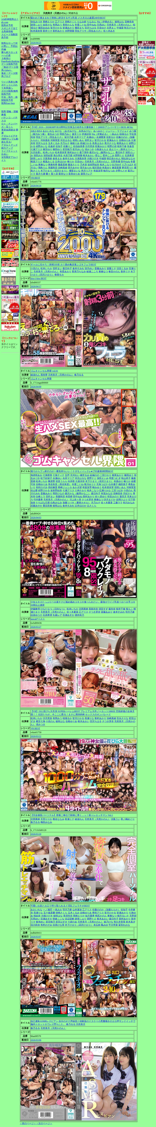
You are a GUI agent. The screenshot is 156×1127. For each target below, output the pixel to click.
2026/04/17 (36, 286)
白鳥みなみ (56, 502)
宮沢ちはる (90, 28)
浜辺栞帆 (69, 919)
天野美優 (115, 161)
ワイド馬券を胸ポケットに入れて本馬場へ (9, 85)
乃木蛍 (83, 164)
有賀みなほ (107, 493)
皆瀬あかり (68, 28)
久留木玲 (80, 481)
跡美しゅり (36, 25)
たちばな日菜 (43, 502)
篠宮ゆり (47, 149)
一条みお (114, 134)
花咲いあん (78, 140)
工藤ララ (117, 502)
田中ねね (91, 25)
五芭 (67, 475)
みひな (58, 131)
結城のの (94, 475)
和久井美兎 (119, 922)
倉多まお (57, 158)
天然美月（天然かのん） (119, 25)
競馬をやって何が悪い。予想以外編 (9, 46)
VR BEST (35, 178)
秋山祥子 (126, 478)
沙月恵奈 (90, 146)
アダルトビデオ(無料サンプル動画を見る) (9, 139)
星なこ (98, 155)
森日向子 (120, 152)
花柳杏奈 (129, 21)
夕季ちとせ (121, 170)
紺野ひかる (44, 490)
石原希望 (129, 155)
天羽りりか (46, 819)
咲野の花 (112, 146)
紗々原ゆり (101, 496)
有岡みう (57, 25)
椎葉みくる (48, 161)
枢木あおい (89, 155)
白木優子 (113, 484)
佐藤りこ (67, 146)
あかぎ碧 (77, 487)
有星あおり (65, 271)
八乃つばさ (127, 164)
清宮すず (103, 609)
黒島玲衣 (93, 609)
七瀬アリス (36, 149)
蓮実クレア (86, 173)
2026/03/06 (36, 1040)
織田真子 (123, 484)
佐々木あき (109, 31)
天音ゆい (79, 161)
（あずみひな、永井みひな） (77, 131)
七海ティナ (58, 475)
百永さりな (122, 718)
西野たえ (119, 155)
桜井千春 (122, 146)
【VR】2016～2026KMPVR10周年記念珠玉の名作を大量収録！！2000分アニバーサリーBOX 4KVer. (82, 127)
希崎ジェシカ (65, 487)
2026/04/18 (36, 185)
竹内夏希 (38, 499)
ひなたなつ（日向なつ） (53, 609)
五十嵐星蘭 (49, 912)
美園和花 (52, 167)
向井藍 (71, 481)
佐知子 (59, 146)
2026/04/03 (36, 517)
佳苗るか (110, 137)
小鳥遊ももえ (102, 149)
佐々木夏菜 (107, 502)
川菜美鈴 (47, 158)
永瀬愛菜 (101, 137)
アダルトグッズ (9, 145)
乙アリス (59, 21)
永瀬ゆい (91, 137)
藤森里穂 (62, 164)
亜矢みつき (53, 134)
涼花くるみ (122, 268)
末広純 (96, 925)
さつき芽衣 (87, 499)
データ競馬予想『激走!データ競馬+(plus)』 (9, 67)
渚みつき (89, 149)
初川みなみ (129, 502)
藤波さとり (73, 164)
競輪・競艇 (12, 111)
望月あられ (86, 167)
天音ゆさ (101, 28)
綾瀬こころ (92, 271)
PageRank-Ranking (10, 61)
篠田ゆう (57, 149)
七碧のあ (72, 922)
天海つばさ (102, 484)
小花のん (35, 268)
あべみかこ (99, 131)
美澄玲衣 (67, 915)
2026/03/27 (36, 627)
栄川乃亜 (69, 137)
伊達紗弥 (86, 134)
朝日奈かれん (114, 158)
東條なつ (42, 164)
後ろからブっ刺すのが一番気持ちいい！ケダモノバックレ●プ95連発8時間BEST (72, 471)
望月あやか (73, 167)
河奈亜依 (45, 140)
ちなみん (91, 21)
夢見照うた (127, 167)
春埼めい (40, 922)
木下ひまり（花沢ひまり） (54, 170)
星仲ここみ (108, 155)
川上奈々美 (75, 499)
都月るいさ (123, 915)
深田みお (38, 155)
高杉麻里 (52, 487)
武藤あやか (36, 505)
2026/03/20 (36, 834)
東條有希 (52, 164)
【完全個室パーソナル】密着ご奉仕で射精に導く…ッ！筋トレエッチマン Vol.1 (72, 815)
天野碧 (132, 915)
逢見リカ (76, 134)
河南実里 (55, 140)
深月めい (89, 268)
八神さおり (80, 490)
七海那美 (47, 475)
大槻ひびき (93, 158)
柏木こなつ (105, 164)
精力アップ (7, 148)
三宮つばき (117, 490)
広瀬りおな (105, 490)
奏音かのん (114, 271)
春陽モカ (59, 274)
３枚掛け (6, 58)
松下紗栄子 (46, 478)
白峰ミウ (40, 496)
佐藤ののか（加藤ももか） (106, 909)
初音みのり (113, 496)
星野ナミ (91, 478)
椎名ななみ (58, 819)
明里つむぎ (115, 478)
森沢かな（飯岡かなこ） (102, 152)
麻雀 (3, 114)
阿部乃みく (65, 134)
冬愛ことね (80, 25)
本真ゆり (106, 167)
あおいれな (48, 131)
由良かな (47, 25)
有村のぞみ (41, 487)
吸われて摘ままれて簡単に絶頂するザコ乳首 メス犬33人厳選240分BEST (68, 18)
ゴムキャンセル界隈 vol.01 (44, 371)
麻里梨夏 (116, 167)
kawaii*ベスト (38, 619)
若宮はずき (61, 922)
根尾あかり (122, 143)
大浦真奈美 (80, 158)
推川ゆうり (90, 484)
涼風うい (115, 819)
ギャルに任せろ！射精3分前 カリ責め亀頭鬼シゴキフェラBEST (63, 264)
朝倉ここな (58, 919)
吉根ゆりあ (125, 140)
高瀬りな (89, 718)
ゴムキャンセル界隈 (41, 378)
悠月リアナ (87, 170)
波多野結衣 (93, 164)
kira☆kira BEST (38, 278)
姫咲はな (119, 21)
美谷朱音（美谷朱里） (59, 484)
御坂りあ (74, 143)
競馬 (3, 111)
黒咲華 (44, 375)
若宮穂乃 (67, 149)
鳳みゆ (104, 925)
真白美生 (58, 155)
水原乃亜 (67, 155)
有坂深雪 (98, 170)
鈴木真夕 (130, 922)
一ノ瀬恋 (47, 909)
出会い (4, 154)
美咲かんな (68, 25)
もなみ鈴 (81, 21)
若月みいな (78, 149)
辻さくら (91, 505)
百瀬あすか (68, 615)
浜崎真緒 (62, 167)
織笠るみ (84, 475)
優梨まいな (75, 170)
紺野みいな (41, 146)
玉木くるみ (54, 143)
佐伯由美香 (79, 146)
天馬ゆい (101, 25)
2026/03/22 (36, 736)
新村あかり (58, 31)
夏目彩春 (47, 505)
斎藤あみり (100, 268)
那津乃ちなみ (79, 271)
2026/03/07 (36, 937)
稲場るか (124, 134)
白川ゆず (116, 164)
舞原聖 (51, 481)
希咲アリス (98, 912)
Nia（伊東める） (105, 21)
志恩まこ (111, 28)
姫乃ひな (108, 922)
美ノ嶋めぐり (128, 819)
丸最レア (57, 615)
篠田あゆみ (44, 28)
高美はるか (98, 143)
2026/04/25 (36, 42)
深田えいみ (103, 478)
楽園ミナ (111, 268)
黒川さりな (110, 143)
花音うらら (61, 481)
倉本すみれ (68, 158)
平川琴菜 (113, 925)
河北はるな (66, 140)
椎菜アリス (36, 161)
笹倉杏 (130, 146)
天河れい (74, 475)
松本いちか (48, 152)
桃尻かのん (101, 915)
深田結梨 (48, 155)
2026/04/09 (36, 386)
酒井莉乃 (79, 615)
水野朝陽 (69, 31)
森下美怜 (84, 152)
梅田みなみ (46, 822)
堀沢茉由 (97, 167)
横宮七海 (40, 721)
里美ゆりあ (74, 173)
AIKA (33, 131)
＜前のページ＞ (28, 1123)
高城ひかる (86, 143)
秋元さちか (130, 28)
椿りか (70, 161)
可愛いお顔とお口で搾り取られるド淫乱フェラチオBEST (60, 905)
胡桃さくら (71, 21)
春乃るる (79, 375)
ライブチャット (9, 151)
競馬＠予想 (7, 25)
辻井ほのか (61, 161)
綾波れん (35, 375)
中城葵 (120, 28)
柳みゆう (97, 487)
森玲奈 (112, 609)
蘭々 (48, 173)
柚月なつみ (109, 170)
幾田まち (79, 28)
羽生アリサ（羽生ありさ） (89, 31)
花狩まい (89, 140)
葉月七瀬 (40, 173)
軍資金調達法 (8, 130)
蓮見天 (123, 496)
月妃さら (127, 493)
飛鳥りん (42, 167)
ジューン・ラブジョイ (117, 131)
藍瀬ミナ (69, 819)
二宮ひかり (105, 475)
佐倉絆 (51, 146)
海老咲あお (36, 475)
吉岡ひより (122, 499)
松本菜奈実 (36, 31)
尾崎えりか (48, 21)
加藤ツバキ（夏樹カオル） (76, 502)
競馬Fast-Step (8, 103)
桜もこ (129, 609)
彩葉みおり (101, 146)
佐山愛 (34, 490)
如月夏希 (90, 915)
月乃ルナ (65, 143)
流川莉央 (35, 925)
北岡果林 (83, 609)
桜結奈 (37, 915)
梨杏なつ (63, 173)
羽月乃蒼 (130, 612)
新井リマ (47, 31)
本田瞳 (69, 496)
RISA (39, 131)
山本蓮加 (77, 909)
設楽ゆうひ (36, 615)
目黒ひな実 (58, 925)
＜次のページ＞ (44, 1123)
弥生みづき (36, 21)
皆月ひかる (56, 28)
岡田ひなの (58, 493)
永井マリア (80, 137)
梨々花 (54, 173)
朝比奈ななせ (128, 158)
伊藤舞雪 (35, 609)
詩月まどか (109, 499)
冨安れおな (124, 925)
